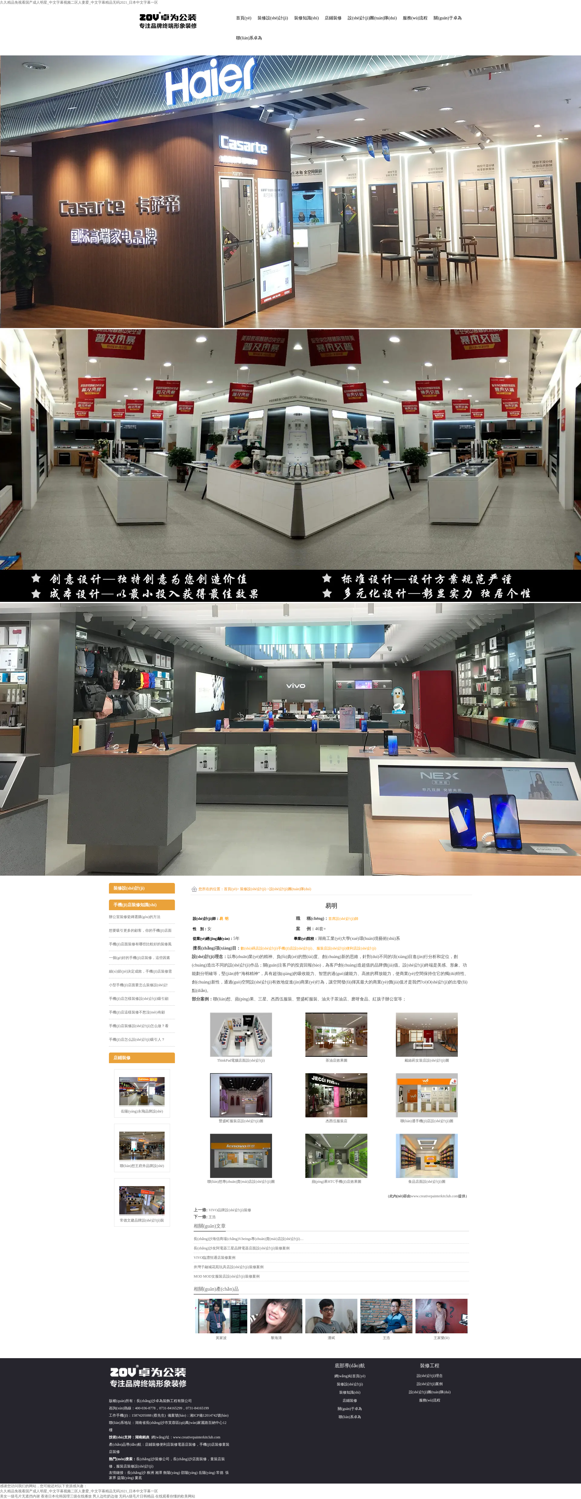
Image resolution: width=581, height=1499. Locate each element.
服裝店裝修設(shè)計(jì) (134, 1466)
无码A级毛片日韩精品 (136, 1496)
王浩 (212, 1217)
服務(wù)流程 (415, 18)
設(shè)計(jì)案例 (430, 1384)
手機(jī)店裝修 (210, 1444)
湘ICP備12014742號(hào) (209, 1415)
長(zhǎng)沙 (136, 1473)
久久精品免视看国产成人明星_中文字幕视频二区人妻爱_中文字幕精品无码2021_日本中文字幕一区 (79, 2)
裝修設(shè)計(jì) (273, 18)
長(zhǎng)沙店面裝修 (189, 1459)
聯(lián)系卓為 (249, 38)
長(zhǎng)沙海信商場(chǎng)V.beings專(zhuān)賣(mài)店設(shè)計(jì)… (249, 1239)
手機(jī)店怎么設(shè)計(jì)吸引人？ (137, 1039)
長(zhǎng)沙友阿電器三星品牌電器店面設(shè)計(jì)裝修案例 (242, 1248)
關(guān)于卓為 (448, 18)
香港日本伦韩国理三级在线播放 (66, 1496)
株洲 (150, 1473)
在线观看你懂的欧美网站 (175, 1496)
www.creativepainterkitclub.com (434, 1196)
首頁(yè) (243, 18)
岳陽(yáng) (207, 1473)
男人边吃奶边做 (105, 1496)
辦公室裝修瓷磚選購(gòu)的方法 (134, 917)
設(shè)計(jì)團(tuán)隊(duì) (372, 18)
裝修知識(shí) (306, 18)
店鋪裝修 (333, 18)
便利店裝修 (168, 1444)
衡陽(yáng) (171, 1473)
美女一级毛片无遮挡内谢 (20, 1496)
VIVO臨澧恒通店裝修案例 (214, 1257)
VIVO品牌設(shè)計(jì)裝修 (229, 1210)
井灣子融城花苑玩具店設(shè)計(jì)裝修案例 (229, 1267)
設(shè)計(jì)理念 (430, 1376)
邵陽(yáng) (189, 1473)
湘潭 (158, 1473)
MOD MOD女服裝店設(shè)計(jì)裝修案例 (227, 1276)
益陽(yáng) (125, 1478)
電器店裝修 (187, 1444)
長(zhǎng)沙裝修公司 (152, 1459)
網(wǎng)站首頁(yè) (350, 1376)
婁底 (138, 1478)
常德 (219, 1473)
